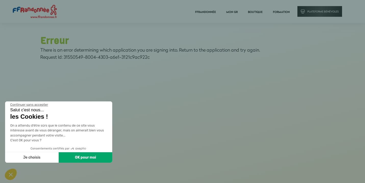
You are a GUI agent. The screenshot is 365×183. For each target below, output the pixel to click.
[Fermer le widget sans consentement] (29, 104)
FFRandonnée (205, 12)
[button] (11, 174)
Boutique (255, 12)
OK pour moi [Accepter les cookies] (85, 157)
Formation (281, 12)
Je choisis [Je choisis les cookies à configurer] (32, 157)
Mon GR (232, 12)
